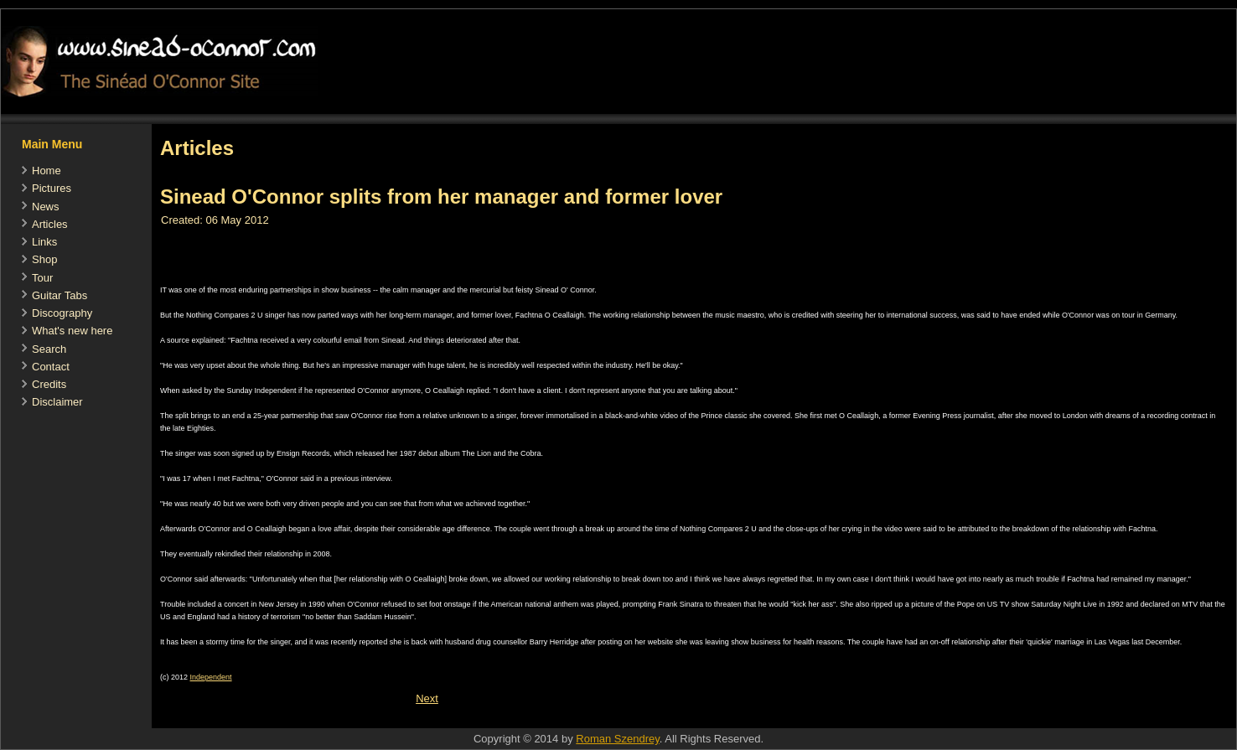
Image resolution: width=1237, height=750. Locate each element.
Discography (62, 313)
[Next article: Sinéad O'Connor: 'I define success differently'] (427, 698)
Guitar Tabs (59, 295)
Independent (211, 677)
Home (46, 170)
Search (49, 349)
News (46, 206)
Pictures (51, 188)
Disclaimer (57, 402)
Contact (51, 366)
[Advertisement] (457, 719)
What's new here (72, 330)
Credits (49, 384)
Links (44, 241)
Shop (44, 259)
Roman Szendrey (617, 738)
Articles (50, 224)
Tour (42, 278)
